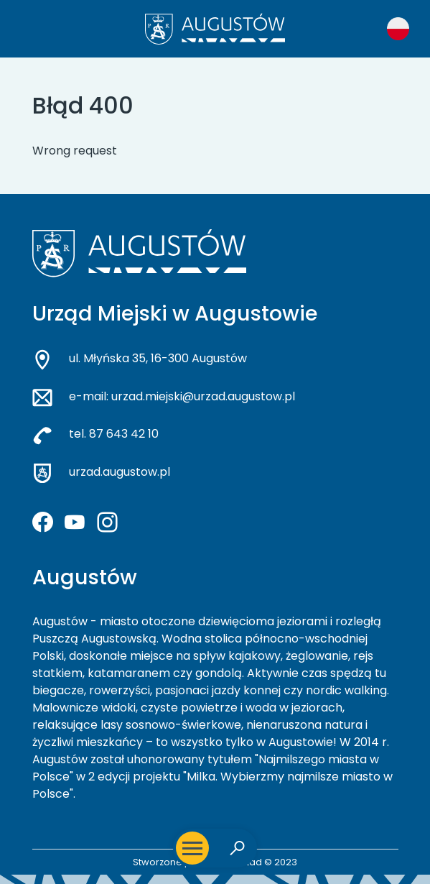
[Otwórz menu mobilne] (192, 848)
